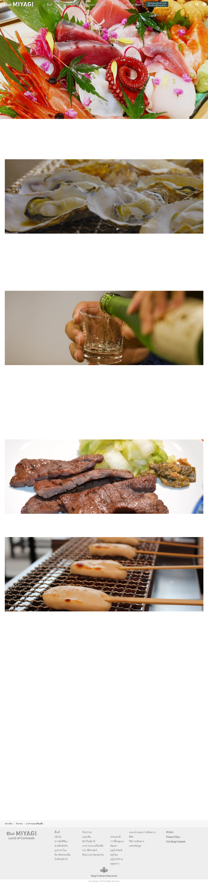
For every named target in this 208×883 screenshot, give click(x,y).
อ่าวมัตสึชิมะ (61, 841)
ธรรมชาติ (115, 836)
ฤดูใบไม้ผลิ (116, 850)
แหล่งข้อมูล (135, 845)
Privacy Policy (173, 837)
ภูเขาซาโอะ (60, 850)
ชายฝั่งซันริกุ (61, 845)
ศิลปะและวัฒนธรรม (93, 854)
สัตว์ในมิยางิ (88, 841)
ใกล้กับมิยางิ (60, 859)
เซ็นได (58, 836)
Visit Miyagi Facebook (175, 841)
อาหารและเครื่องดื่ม (93, 845)
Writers (169, 832)
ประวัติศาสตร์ (89, 850)
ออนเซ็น (86, 836)
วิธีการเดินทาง (136, 841)
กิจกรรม (67, 4)
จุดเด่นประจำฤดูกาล (94, 4)
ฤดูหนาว (114, 863)
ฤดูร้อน (114, 854)
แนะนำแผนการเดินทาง (130, 4)
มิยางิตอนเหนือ (62, 854)
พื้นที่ (49, 4)
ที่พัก (131, 836)
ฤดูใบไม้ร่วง (116, 859)
